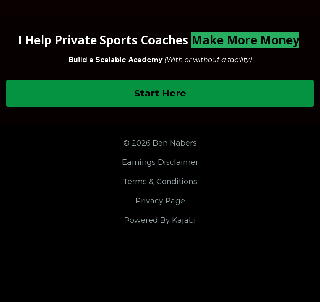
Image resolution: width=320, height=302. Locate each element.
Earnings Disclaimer (160, 162)
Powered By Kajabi (160, 220)
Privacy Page (160, 201)
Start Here (160, 93)
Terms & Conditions (160, 181)
